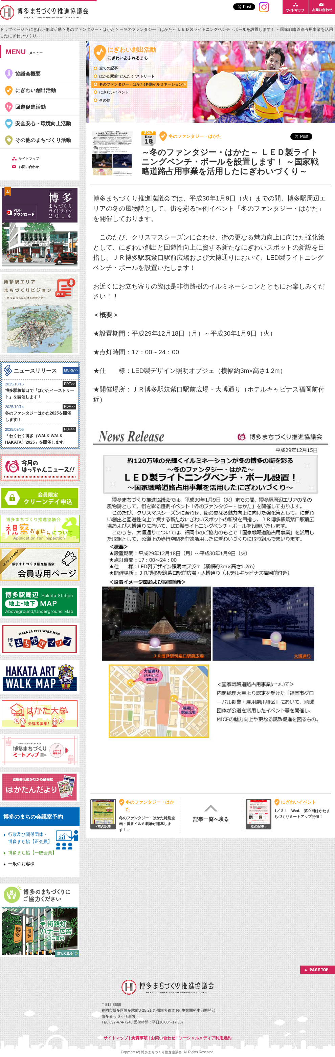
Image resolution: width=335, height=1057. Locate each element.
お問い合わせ (163, 1038)
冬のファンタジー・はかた (90, 29)
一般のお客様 (21, 863)
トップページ (12, 29)
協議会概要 (28, 74)
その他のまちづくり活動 (43, 140)
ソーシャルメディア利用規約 (205, 1038)
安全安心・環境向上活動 (43, 123)
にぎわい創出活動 (45, 29)
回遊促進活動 (30, 107)
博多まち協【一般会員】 (32, 852)
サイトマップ (116, 1038)
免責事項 (139, 1038)
